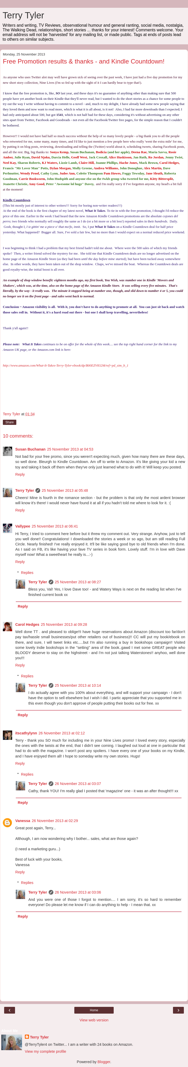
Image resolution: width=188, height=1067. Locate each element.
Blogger (104, 1062)
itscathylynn (26, 733)
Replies (27, 573)
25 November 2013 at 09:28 (64, 624)
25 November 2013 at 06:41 (55, 526)
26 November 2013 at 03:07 (78, 784)
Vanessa (22, 821)
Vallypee (22, 526)
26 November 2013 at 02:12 (62, 733)
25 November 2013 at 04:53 (70, 449)
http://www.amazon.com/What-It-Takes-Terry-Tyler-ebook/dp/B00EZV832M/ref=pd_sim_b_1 (65, 365)
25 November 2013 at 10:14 (78, 685)
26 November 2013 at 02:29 (55, 821)
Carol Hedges (27, 624)
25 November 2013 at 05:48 (65, 490)
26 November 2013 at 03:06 (78, 892)
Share (9, 422)
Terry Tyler (23, 15)
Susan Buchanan (30, 449)
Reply (20, 474)
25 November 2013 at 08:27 (78, 582)
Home (94, 1010)
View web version (94, 1020)
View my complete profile (45, 1051)
